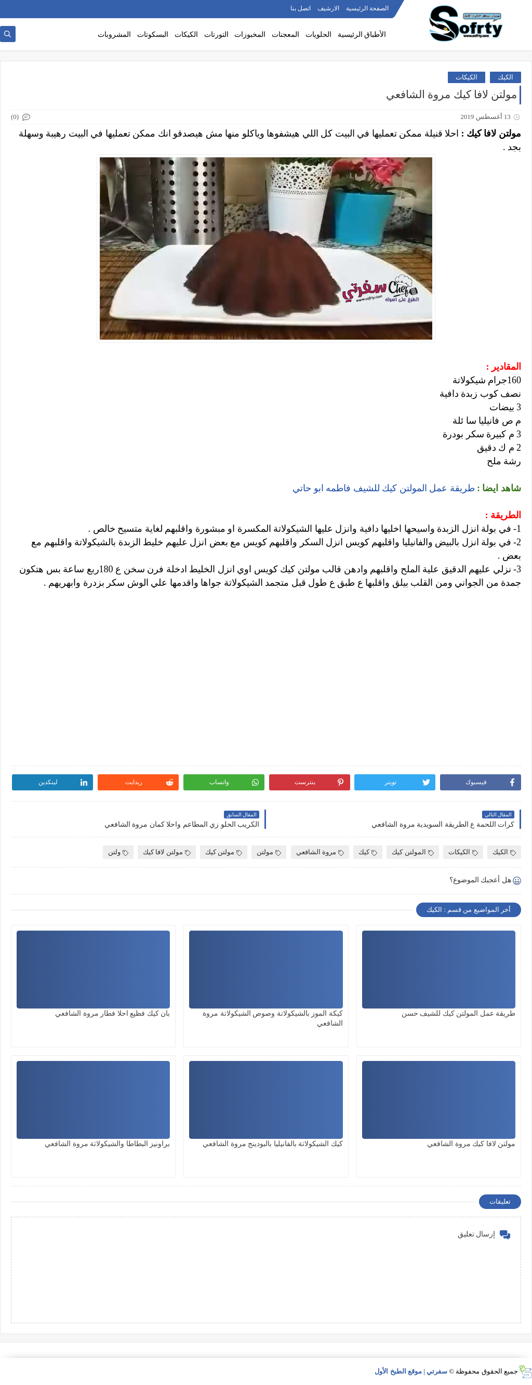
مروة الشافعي (320, 852)
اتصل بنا (300, 8)
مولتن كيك (223, 852)
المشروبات (114, 34)
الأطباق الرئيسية (362, 34)
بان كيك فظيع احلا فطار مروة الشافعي (112, 1013)
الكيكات (186, 34)
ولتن (118, 852)
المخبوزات (249, 34)
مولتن (269, 852)
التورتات (216, 34)
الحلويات (318, 34)
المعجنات (285, 34)
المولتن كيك (412, 852)
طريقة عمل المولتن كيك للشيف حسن (459, 1013)
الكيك (505, 77)
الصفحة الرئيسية (367, 8)
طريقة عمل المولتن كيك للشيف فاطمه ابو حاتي (383, 488)
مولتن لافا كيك (167, 852)
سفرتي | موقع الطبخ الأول (411, 1371)
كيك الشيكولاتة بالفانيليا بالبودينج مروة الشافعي (273, 1144)
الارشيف (328, 8)
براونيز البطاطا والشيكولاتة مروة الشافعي (107, 1144)
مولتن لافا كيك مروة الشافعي (471, 1144)
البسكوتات (152, 34)
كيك (367, 852)
